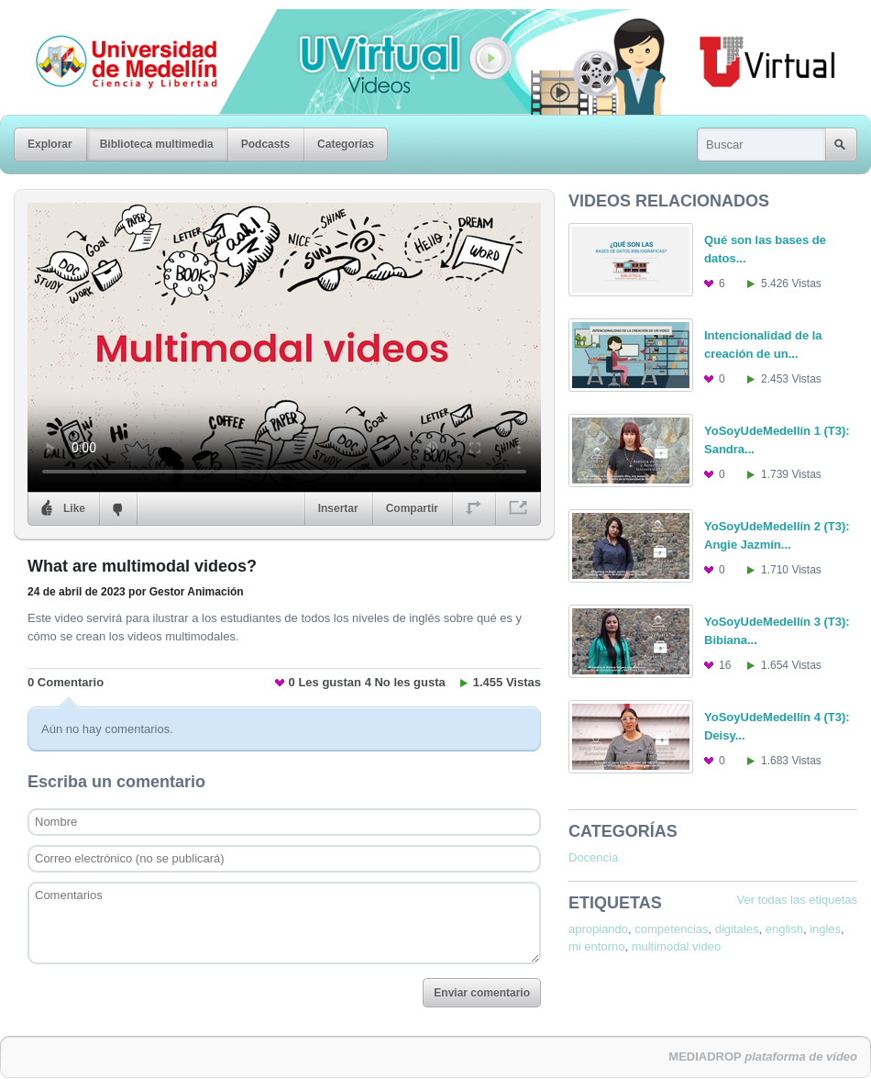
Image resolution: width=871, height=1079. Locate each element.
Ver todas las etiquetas (796, 900)
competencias (671, 929)
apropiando (598, 929)
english (784, 929)
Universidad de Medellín (112, 22)
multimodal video (677, 946)
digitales (737, 929)
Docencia (593, 857)
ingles (825, 929)
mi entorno (596, 946)
